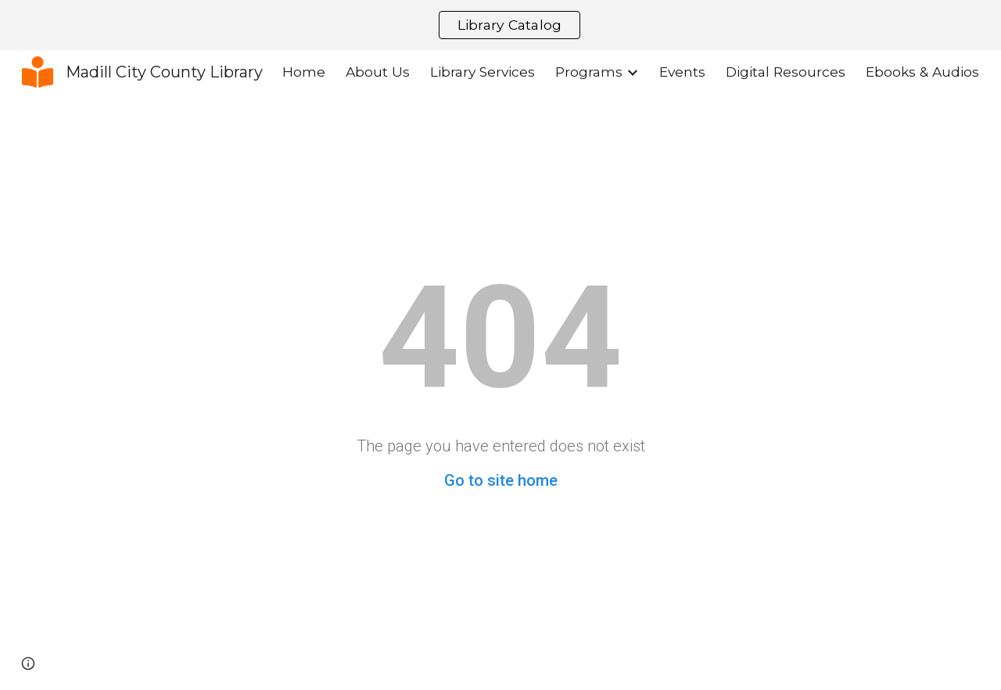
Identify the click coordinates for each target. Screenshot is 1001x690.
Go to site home (501, 480)
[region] (500, 25)
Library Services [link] (482, 71)
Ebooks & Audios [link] (922, 71)
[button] (28, 663)
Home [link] (303, 71)
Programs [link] (588, 71)
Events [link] (682, 71)
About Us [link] (378, 71)
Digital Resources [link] (785, 71)
